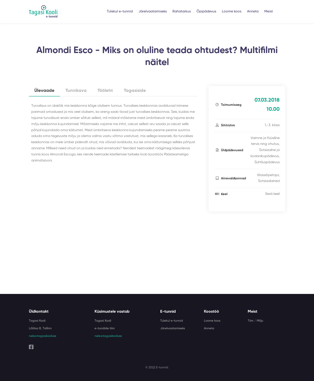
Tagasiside (135, 91)
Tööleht (105, 91)
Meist (268, 11)
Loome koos (231, 11)
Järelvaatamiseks (153, 11)
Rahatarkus (181, 11)
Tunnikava (76, 91)
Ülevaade (44, 91)
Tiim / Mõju (255, 320)
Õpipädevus (206, 11)
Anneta (253, 11)
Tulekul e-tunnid (120, 11)
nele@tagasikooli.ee (42, 336)
